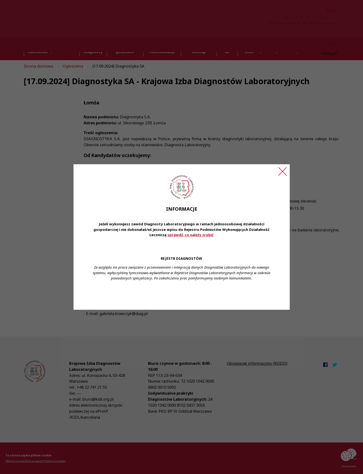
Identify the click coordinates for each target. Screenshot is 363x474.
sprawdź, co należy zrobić (190, 234)
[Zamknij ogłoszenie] (282, 171)
